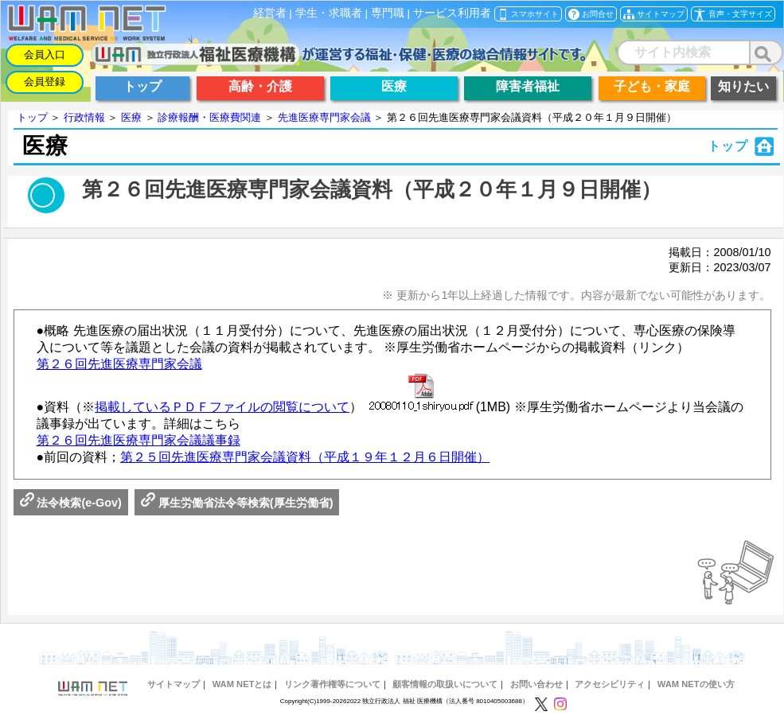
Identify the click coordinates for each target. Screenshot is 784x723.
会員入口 (44, 54)
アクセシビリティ (610, 684)
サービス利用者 (452, 13)
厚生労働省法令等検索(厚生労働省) (237, 502)
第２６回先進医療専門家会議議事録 (138, 440)
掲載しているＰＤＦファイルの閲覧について (222, 407)
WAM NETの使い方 (696, 684)
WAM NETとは (242, 684)
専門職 (387, 13)
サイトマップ (173, 684)
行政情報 (84, 117)
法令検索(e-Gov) (71, 502)
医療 (131, 117)
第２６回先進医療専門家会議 (119, 364)
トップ (32, 117)
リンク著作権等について (332, 684)
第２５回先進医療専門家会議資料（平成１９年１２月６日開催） (305, 457)
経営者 (270, 13)
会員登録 (44, 81)
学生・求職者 (328, 13)
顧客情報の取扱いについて (444, 684)
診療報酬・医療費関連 (209, 117)
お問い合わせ (536, 684)
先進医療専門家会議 (324, 117)
